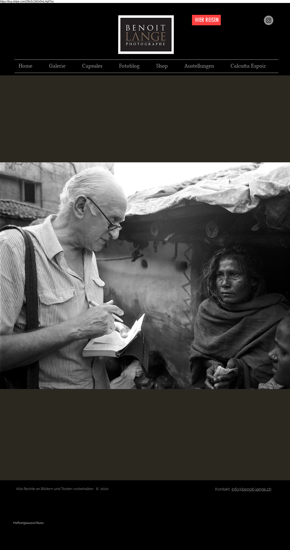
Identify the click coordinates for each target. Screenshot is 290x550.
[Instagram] (268, 20)
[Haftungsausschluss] (28, 523)
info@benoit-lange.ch (251, 489)
